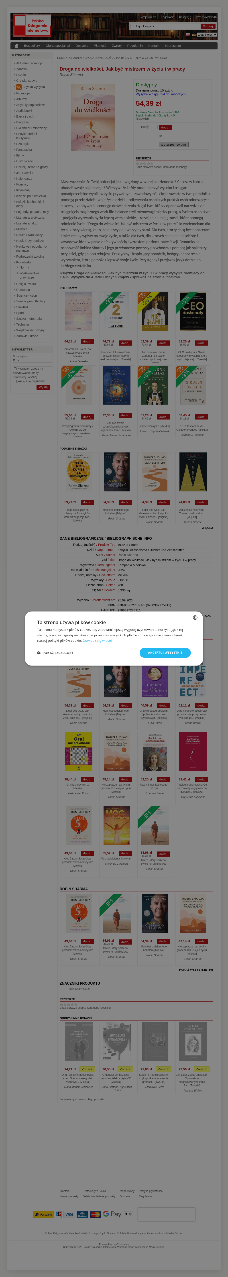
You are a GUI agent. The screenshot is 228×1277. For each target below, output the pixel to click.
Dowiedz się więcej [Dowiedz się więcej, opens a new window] (97, 640)
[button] (55, 653)
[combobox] (195, 617)
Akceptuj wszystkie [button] (165, 652)
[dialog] (114, 638)
